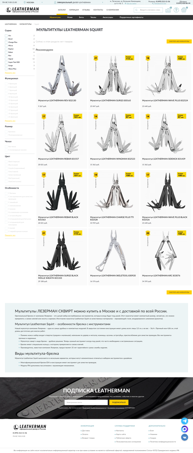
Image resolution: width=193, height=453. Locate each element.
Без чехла (12, 147)
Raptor (11, 49)
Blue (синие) (13, 165)
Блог (152, 431)
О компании (112, 10)
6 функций (12, 87)
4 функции (12, 84)
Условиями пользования (116, 408)
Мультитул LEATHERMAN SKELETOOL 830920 (113, 276)
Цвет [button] (7, 156)
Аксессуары (108, 17)
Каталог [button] (62, 10)
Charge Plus (12, 42)
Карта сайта (121, 434)
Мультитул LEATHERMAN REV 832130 (57, 100)
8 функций (12, 94)
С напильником (14, 206)
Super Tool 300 (14, 62)
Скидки (153, 438)
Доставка (86, 431)
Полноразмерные (15, 135)
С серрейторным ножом (18, 231)
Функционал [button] (11, 78)
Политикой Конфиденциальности (94, 408)
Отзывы (86, 10)
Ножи (69, 17)
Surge (10, 65)
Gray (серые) (13, 172)
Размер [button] (8, 126)
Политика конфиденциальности (163, 442)
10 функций (13, 97)
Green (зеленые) (14, 175)
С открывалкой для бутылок (19, 219)
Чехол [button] (8, 141)
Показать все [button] (10, 73)
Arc (9, 36)
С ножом (11, 209)
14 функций (13, 100)
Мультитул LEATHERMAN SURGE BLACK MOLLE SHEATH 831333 (58, 277)
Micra (10, 46)
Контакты (98, 10)
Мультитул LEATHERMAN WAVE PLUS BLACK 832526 (164, 218)
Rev (9, 56)
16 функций (13, 107)
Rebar (10, 52)
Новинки (153, 434)
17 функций (13, 110)
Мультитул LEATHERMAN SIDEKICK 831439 (163, 159)
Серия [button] (8, 31)
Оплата (85, 434)
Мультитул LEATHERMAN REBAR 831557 (58, 159)
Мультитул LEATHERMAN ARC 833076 (161, 276)
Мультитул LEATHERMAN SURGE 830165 (110, 100)
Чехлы (93, 17)
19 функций (13, 114)
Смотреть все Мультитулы (179, 41)
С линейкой (13, 202)
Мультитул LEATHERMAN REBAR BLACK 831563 (58, 218)
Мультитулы (55, 17)
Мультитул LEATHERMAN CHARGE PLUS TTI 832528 (112, 218)
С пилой (11, 228)
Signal (10, 59)
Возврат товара (88, 438)
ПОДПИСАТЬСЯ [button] (119, 402)
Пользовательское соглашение (128, 442)
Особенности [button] (12, 188)
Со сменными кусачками (18, 212)
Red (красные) (13, 178)
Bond (10, 39)
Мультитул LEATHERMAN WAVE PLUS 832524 (165, 100)
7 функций (12, 90)
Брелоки (11, 132)
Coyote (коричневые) (16, 168)
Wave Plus (12, 69)
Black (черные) (14, 162)
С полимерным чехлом (17, 150)
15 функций (13, 104)
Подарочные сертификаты (131, 17)
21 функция (13, 117)
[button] (159, 3)
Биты (81, 17)
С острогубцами (14, 216)
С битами (12, 193)
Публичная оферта (123, 438)
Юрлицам (74, 10)
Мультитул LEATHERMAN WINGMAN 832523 (112, 159)
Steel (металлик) (14, 181)
